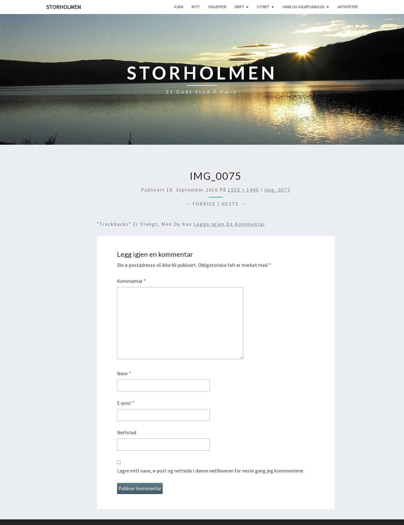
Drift (239, 6)
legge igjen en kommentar (229, 224)
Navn (124, 373)
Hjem (178, 6)
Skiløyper (217, 6)
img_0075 (277, 190)
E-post (125, 403)
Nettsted (126, 432)
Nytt (196, 6)
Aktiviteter (348, 6)
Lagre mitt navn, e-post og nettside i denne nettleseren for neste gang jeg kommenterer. (210, 470)
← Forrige (200, 204)
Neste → (233, 204)
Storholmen (63, 6)
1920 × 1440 (243, 190)
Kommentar (131, 281)
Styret (263, 6)
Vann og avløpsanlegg (304, 6)
